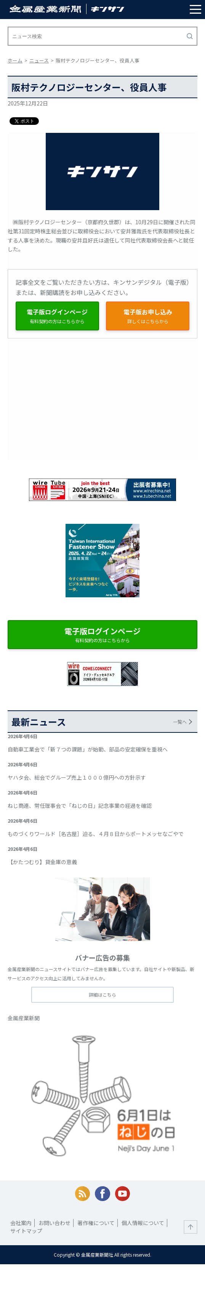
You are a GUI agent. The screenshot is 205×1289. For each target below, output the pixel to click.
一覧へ (180, 721)
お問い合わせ (54, 1223)
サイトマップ (26, 1231)
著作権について (96, 1223)
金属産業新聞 (24, 1018)
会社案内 (21, 1223)
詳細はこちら (102, 994)
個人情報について (143, 1223)
